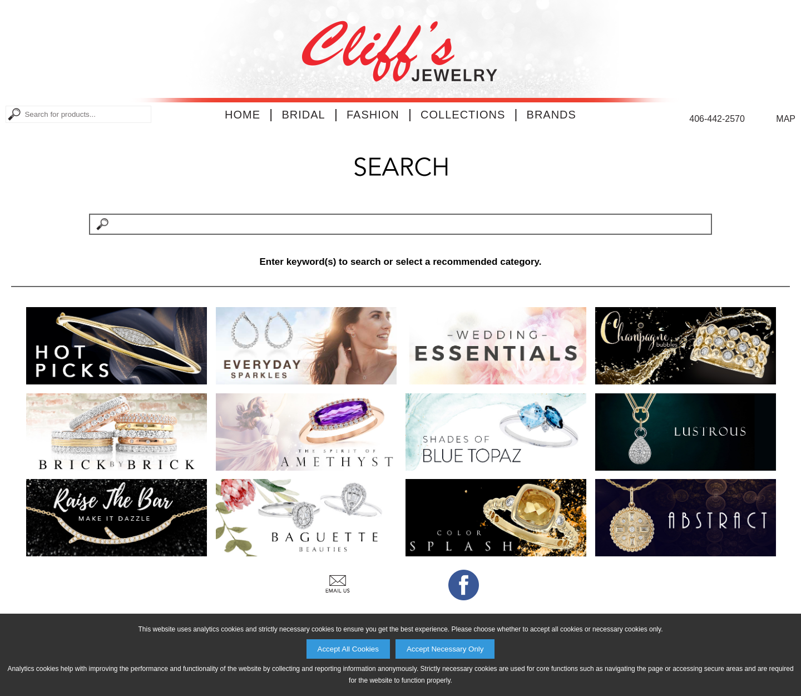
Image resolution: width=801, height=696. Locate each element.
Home (242, 114)
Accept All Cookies (348, 649)
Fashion (373, 114)
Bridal (303, 114)
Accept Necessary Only (445, 649)
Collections (463, 114)
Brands (551, 114)
